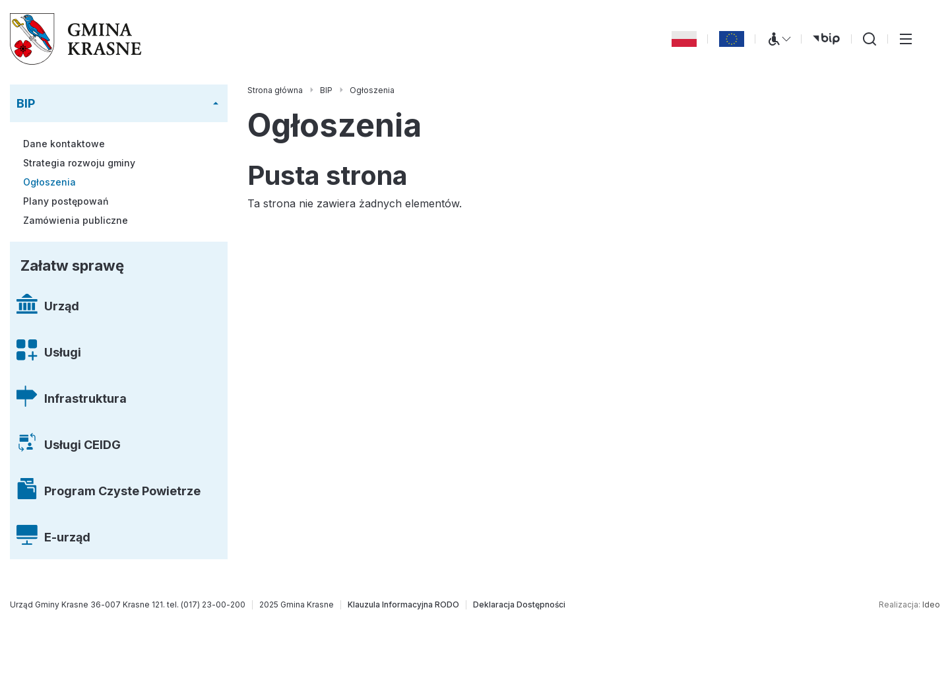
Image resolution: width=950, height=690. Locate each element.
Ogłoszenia (49, 182)
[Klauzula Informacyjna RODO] (403, 605)
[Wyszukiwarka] (869, 39)
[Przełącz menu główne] (906, 39)
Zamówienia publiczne (75, 220)
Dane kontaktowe (64, 143)
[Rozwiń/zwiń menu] (215, 103)
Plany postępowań (65, 201)
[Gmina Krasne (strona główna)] (76, 39)
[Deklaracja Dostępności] (519, 605)
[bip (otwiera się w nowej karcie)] (826, 39)
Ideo (931, 604)
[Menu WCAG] (778, 39)
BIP (25, 103)
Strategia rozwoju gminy (79, 162)
